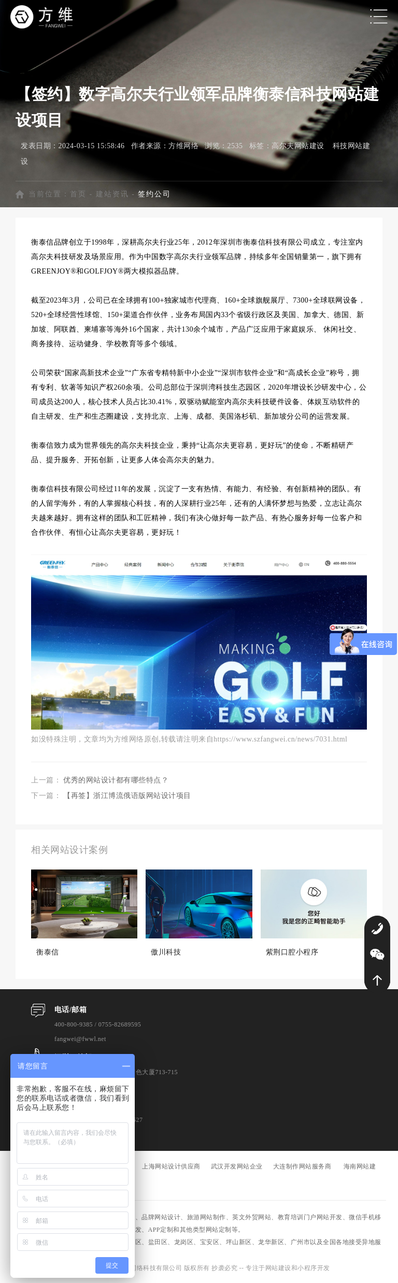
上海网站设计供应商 (171, 1166)
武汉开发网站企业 (237, 1166)
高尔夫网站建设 (298, 146)
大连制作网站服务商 (302, 1166)
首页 (78, 194)
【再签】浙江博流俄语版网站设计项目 (127, 796)
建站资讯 (112, 194)
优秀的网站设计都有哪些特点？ (115, 780)
